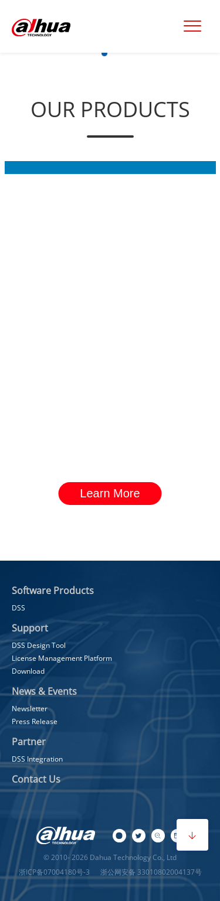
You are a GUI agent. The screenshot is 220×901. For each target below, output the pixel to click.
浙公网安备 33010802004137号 (150, 872)
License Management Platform (62, 658)
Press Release (34, 721)
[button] (104, 53)
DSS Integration (37, 759)
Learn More (110, 493)
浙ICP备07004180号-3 (54, 872)
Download (28, 671)
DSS (18, 608)
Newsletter (30, 709)
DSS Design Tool (39, 645)
